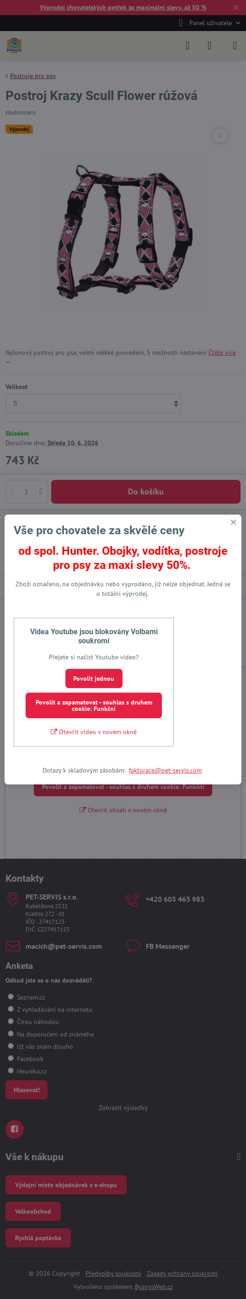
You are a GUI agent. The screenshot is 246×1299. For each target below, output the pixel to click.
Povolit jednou (93, 678)
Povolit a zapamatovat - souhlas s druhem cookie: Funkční (94, 705)
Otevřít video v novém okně (94, 732)
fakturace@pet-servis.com (165, 770)
